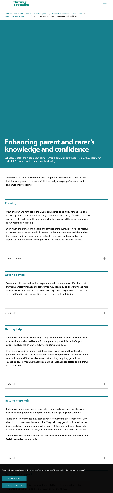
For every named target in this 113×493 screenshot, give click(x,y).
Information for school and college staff (67, 14)
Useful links (10, 312)
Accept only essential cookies (14, 486)
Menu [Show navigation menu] (105, 3)
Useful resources (13, 258)
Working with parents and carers (17, 16)
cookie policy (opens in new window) (72, 470)
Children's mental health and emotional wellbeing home (26, 14)
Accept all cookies (14, 478)
